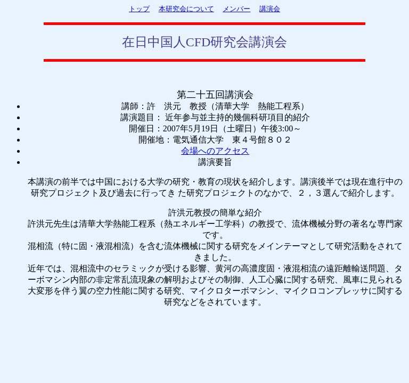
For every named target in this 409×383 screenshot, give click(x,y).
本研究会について (186, 9)
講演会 (269, 9)
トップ (139, 9)
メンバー (236, 9)
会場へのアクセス (215, 150)
